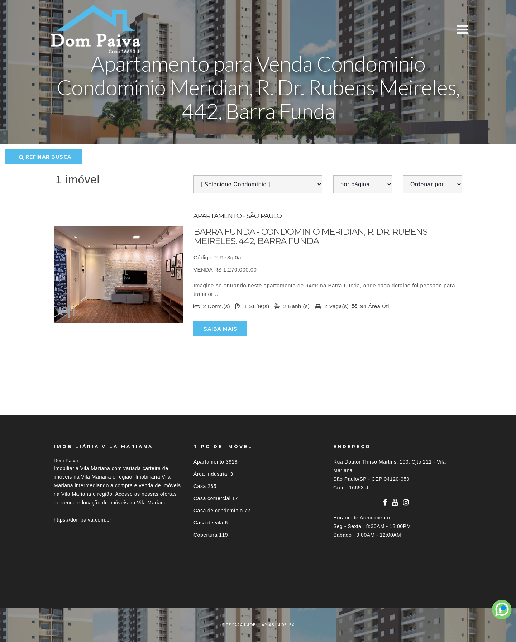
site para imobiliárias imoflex (258, 624)
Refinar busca (45, 157)
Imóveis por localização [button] (83, 594)
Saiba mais (220, 329)
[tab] (258, 594)
